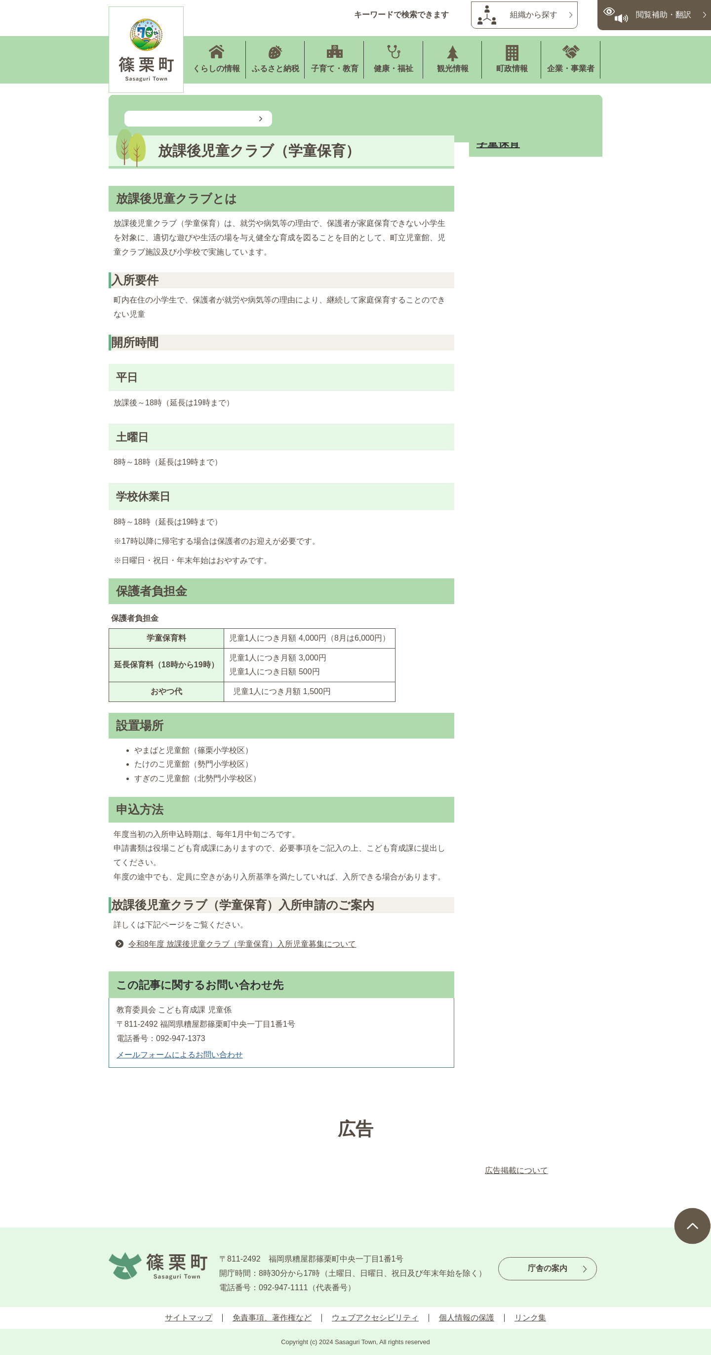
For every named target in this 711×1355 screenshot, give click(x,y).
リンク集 (530, 1317)
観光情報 (453, 68)
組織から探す (533, 14)
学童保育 (498, 142)
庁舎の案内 (547, 1268)
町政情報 (512, 68)
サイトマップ (188, 1317)
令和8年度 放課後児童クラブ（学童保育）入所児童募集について (242, 944)
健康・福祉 (393, 68)
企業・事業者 (570, 68)
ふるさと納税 (275, 68)
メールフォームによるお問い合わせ (180, 1054)
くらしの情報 (216, 68)
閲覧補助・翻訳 (663, 14)
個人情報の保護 (466, 1317)
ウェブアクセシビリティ (375, 1317)
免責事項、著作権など (272, 1317)
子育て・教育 (334, 68)
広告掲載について (516, 1170)
